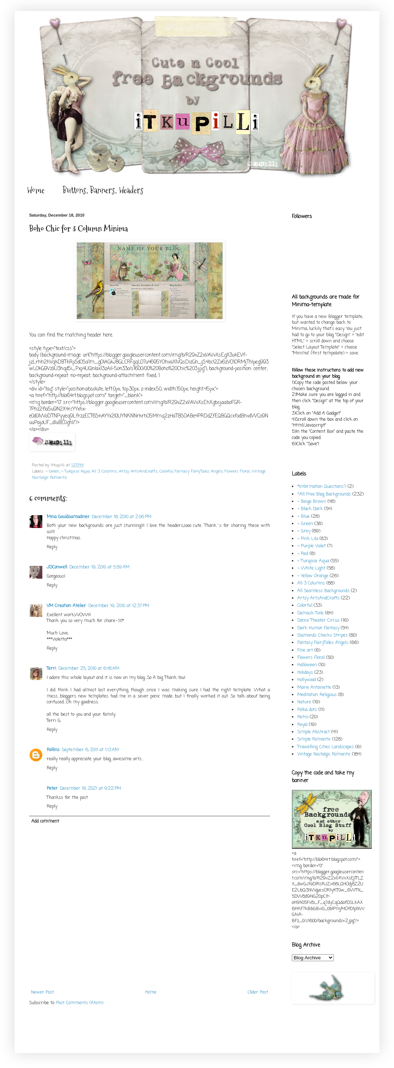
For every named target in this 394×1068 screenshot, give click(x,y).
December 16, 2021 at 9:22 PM (90, 788)
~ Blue (303, 516)
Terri (51, 668)
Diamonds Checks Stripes (322, 635)
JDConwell (57, 567)
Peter (52, 788)
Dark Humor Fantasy (318, 628)
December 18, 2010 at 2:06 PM (121, 517)
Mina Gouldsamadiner (68, 517)
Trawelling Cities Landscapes (325, 747)
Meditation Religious (317, 695)
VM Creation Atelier (66, 606)
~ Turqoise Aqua (75, 471)
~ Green (52, 471)
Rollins (53, 750)
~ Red (302, 554)
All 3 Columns (104, 471)
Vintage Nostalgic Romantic (324, 754)
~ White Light (311, 568)
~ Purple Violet (311, 546)
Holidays (305, 672)
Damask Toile (310, 613)
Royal (302, 725)
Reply (52, 547)
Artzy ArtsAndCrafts (138, 471)
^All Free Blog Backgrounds (324, 494)
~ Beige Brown (311, 501)
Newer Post (42, 992)
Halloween (307, 665)
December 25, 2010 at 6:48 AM (88, 668)
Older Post (258, 992)
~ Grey (303, 531)
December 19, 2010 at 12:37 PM (118, 606)
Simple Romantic (314, 739)
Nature (304, 702)
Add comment (45, 821)
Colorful (166, 471)
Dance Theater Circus (318, 620)
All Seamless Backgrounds (323, 591)
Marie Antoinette (314, 687)
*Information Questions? (321, 486)
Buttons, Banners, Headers (103, 190)
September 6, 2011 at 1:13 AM (90, 750)
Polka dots (307, 710)
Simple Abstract (313, 732)
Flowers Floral (237, 471)
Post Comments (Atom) (79, 1003)
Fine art (305, 650)
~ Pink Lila (307, 539)
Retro (302, 717)
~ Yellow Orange (312, 576)
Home (36, 190)
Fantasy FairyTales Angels (199, 471)
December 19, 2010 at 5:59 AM (99, 567)
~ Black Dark (310, 509)
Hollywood (306, 680)
